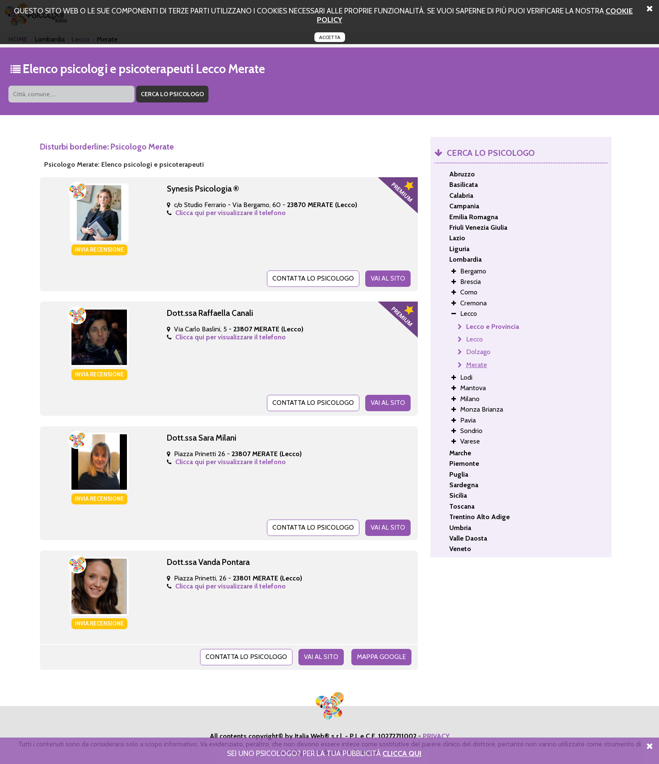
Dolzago (478, 352)
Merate (476, 365)
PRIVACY (436, 734)
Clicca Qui (402, 753)
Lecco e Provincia (492, 327)
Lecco (474, 339)
